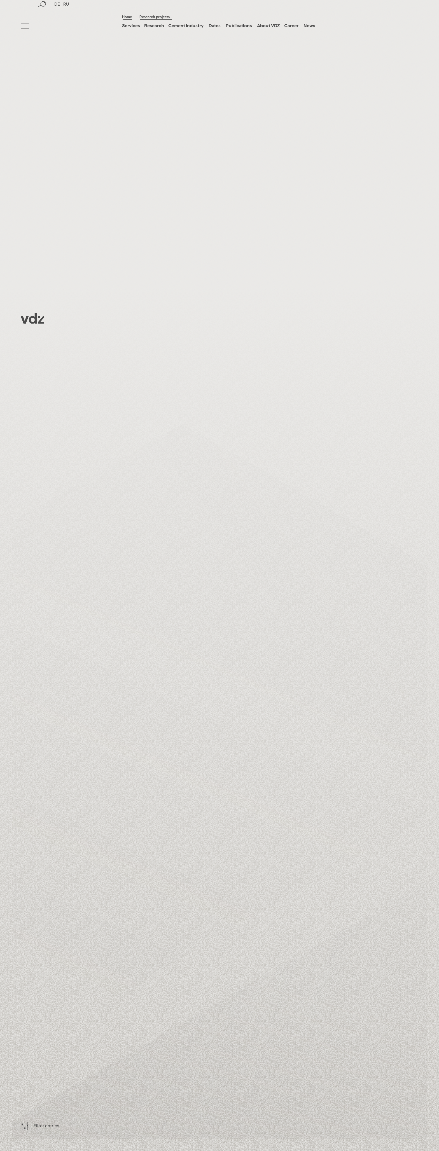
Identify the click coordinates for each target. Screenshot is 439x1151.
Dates (214, 26)
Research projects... (155, 17)
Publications (239, 26)
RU (66, 26)
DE (57, 26)
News (309, 26)
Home (127, 17)
